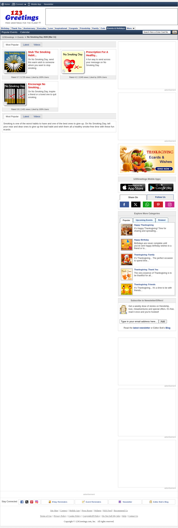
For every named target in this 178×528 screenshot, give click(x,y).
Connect (19, 4)
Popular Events (9, 32)
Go (174, 32)
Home (7, 4)
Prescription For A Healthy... (97, 54)
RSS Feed (107, 510)
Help (124, 516)
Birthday (5, 28)
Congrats (73, 28)
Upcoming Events (144, 220)
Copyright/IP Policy (91, 516)
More (130, 28)
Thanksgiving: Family (144, 255)
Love (50, 28)
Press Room (87, 510)
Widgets (97, 510)
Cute (103, 28)
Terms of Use (46, 516)
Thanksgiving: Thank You (146, 269)
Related (161, 220)
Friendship (85, 28)
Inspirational (61, 28)
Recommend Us (121, 510)
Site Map (54, 510)
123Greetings (8, 37)
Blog (167, 328)
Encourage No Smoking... (36, 86)
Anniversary (29, 28)
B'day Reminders (57, 501)
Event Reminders (91, 501)
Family (95, 28)
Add (163, 321)
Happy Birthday (141, 240)
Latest (26, 45)
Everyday (41, 28)
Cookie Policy (74, 516)
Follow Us (160, 197)
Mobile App (36, 4)
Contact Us (133, 516)
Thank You (16, 28)
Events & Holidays (116, 28)
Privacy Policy (60, 516)
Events (21, 37)
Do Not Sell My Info (111, 516)
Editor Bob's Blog (158, 501)
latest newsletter (141, 328)
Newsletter (48, 4)
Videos (37, 45)
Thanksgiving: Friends (144, 284)
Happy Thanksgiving (144, 225)
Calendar (25, 32)
